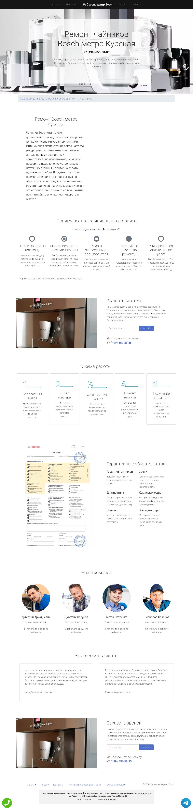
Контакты (136, 4)
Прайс (122, 4)
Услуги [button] (55, 4)
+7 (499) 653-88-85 (97, 52)
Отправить (146, 328)
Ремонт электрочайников (61, 98)
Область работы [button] (115, 784)
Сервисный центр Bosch (32, 98)
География (71, 4)
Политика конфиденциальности (84, 784)
